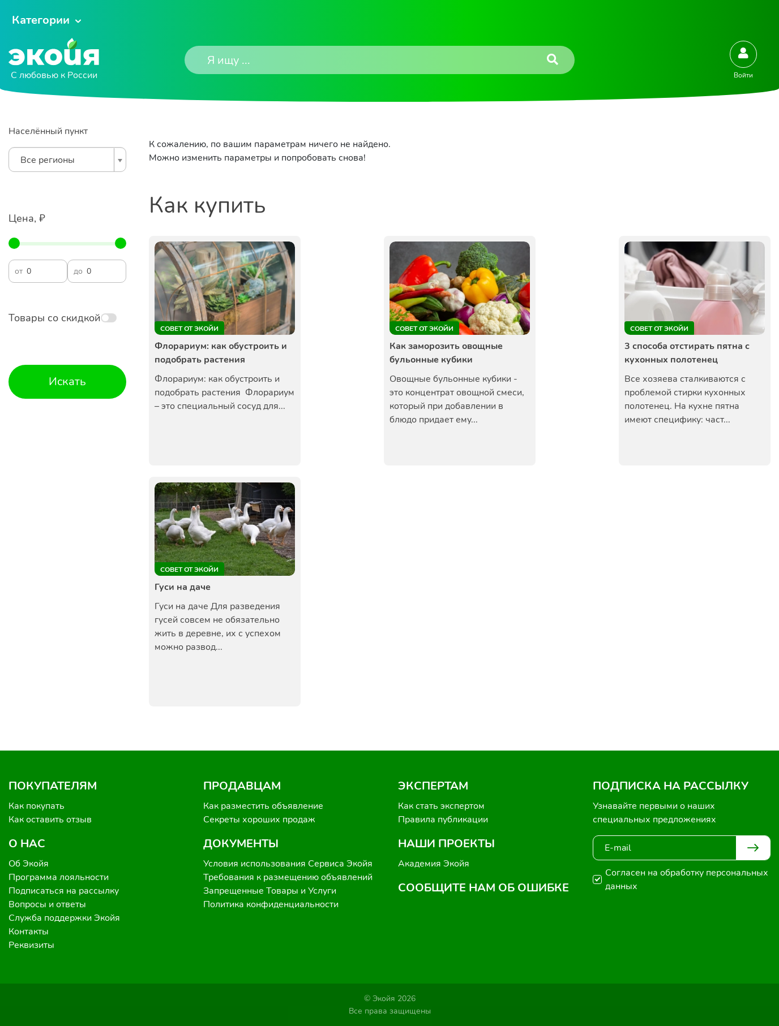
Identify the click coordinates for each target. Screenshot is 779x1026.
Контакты (28, 931)
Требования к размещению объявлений (288, 877)
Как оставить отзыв (50, 819)
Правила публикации (443, 819)
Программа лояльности (58, 877)
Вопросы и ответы (47, 904)
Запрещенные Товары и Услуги (269, 891)
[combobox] (67, 159)
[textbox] (64, 160)
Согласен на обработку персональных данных (686, 880)
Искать (67, 381)
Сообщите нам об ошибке (483, 887)
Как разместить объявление (263, 806)
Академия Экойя (433, 863)
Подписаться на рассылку (63, 891)
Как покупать (36, 806)
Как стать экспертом (441, 806)
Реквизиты (31, 945)
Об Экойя (28, 863)
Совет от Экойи (189, 328)
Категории (41, 20)
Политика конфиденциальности (271, 904)
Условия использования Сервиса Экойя (288, 863)
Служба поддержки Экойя (64, 918)
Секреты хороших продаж (259, 819)
